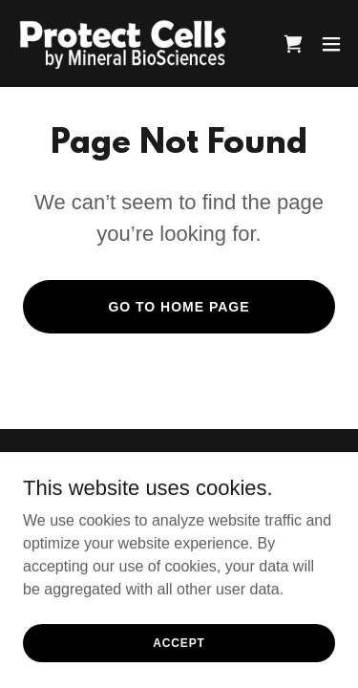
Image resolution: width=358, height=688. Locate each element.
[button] (331, 44)
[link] (122, 43)
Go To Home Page (178, 306)
